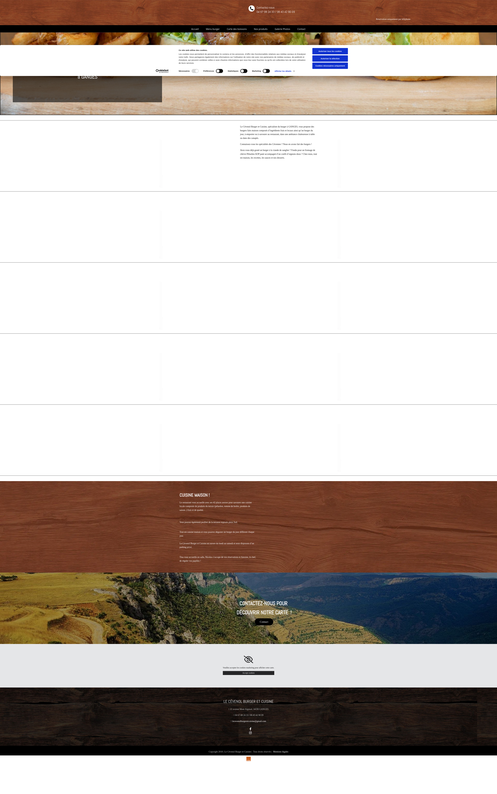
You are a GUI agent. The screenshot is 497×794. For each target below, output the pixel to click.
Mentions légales (280, 751)
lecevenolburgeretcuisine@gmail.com (249, 721)
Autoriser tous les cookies (330, 6)
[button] (264, 621)
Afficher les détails (283, 26)
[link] (248, 659)
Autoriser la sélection (330, 13)
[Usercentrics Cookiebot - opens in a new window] (162, 26)
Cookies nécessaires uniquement (330, 21)
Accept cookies (248, 672)
